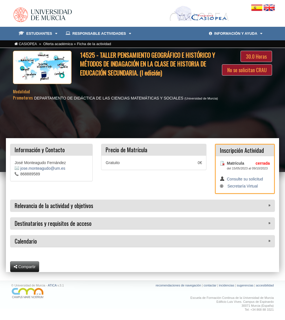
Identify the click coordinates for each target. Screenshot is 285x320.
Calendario (26, 241)
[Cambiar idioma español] (257, 7)
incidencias (226, 285)
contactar (210, 285)
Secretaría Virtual (242, 186)
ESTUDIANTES (38, 33)
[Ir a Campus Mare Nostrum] (74, 293)
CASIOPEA (28, 44)
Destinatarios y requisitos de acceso (53, 223)
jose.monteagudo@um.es (42, 168)
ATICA (52, 285)
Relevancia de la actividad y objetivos (54, 205)
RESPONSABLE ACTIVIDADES (98, 33)
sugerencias (245, 285)
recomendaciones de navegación (178, 285)
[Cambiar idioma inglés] (269, 7)
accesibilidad (265, 285)
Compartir (24, 266)
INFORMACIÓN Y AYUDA (235, 33)
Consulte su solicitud (245, 179)
